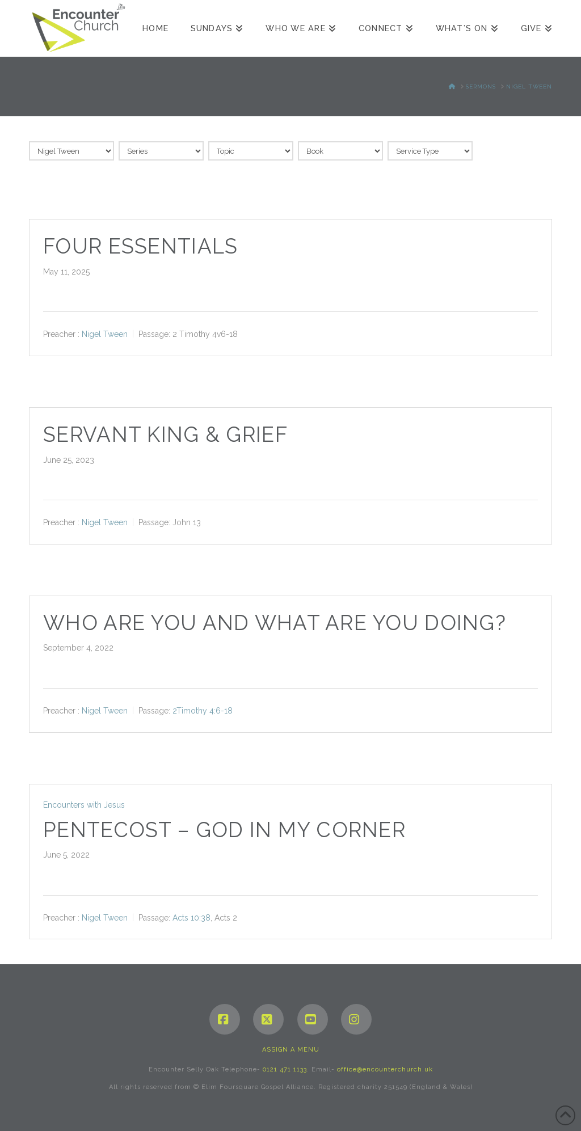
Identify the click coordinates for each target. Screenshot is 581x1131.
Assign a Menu (290, 1049)
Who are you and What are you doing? (274, 623)
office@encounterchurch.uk (385, 1069)
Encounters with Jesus (84, 804)
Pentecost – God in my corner (224, 830)
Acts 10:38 (191, 917)
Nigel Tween (105, 334)
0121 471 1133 (285, 1069)
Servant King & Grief (165, 435)
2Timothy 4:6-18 (202, 710)
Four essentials (140, 246)
